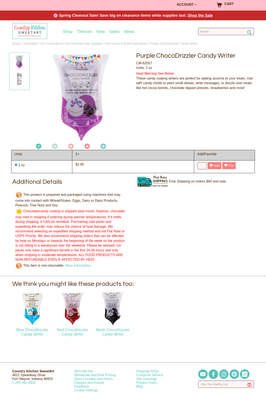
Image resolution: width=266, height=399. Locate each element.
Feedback (81, 386)
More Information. (78, 265)
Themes (84, 31)
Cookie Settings (86, 390)
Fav (229, 165)
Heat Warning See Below (155, 73)
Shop (68, 31)
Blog (139, 386)
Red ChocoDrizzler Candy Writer (72, 332)
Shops (16, 43)
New (100, 31)
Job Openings (146, 379)
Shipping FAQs (147, 371)
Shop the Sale (200, 15)
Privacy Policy (146, 382)
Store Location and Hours (93, 379)
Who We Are (83, 371)
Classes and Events (89, 382)
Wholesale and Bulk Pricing (95, 375)
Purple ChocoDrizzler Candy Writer (174, 43)
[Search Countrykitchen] (226, 31)
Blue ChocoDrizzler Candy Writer (32, 332)
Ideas (129, 31)
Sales (114, 31)
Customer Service (149, 375)
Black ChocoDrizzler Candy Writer (113, 332)
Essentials (31, 43)
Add (214, 165)
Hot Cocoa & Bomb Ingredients (126, 43)
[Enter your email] (226, 384)
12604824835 (24, 382)
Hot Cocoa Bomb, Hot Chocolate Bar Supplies (71, 43)
